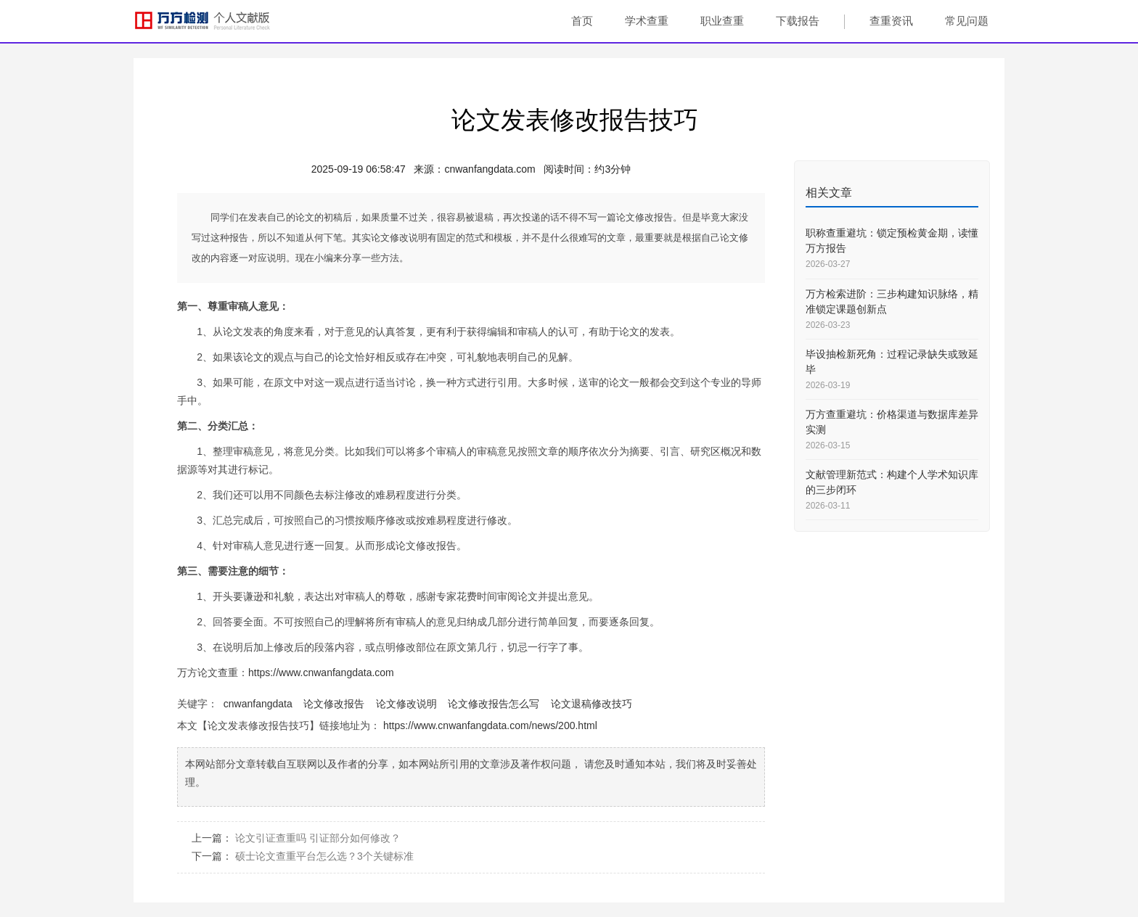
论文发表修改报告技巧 (574, 119)
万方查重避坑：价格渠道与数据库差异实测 (892, 421)
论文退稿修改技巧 (591, 704)
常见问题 (966, 21)
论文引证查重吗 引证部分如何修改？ (318, 838)
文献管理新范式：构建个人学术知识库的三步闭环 (892, 482)
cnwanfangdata (258, 704)
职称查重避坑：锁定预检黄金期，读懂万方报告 (892, 240)
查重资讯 (891, 21)
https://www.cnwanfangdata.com (321, 672)
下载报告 (797, 21)
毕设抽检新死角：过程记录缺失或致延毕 (892, 361)
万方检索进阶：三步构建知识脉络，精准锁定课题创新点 (892, 301)
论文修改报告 (333, 704)
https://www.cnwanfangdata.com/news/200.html (490, 725)
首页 (582, 21)
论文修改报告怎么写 (493, 704)
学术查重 (646, 21)
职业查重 (722, 21)
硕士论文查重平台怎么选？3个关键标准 (324, 856)
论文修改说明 (406, 704)
